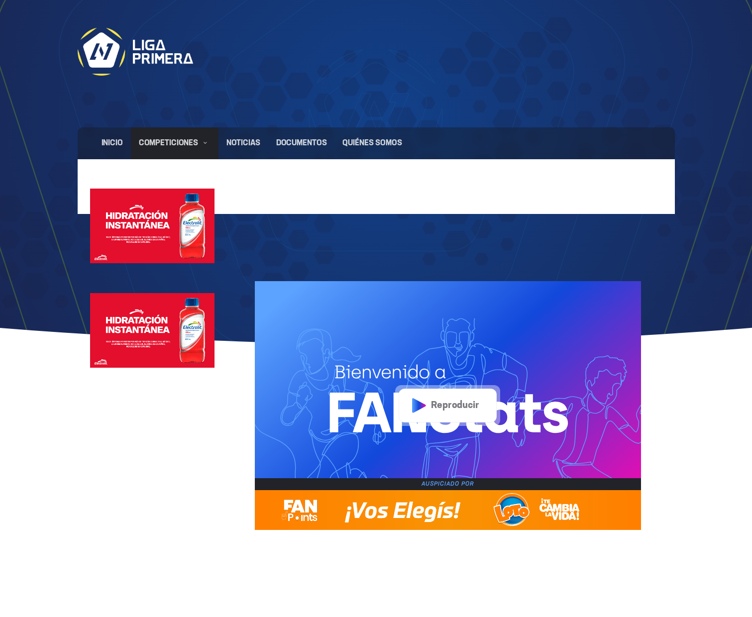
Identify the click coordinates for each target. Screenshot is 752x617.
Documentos (301, 143)
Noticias (243, 143)
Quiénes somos (372, 143)
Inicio (112, 143)
